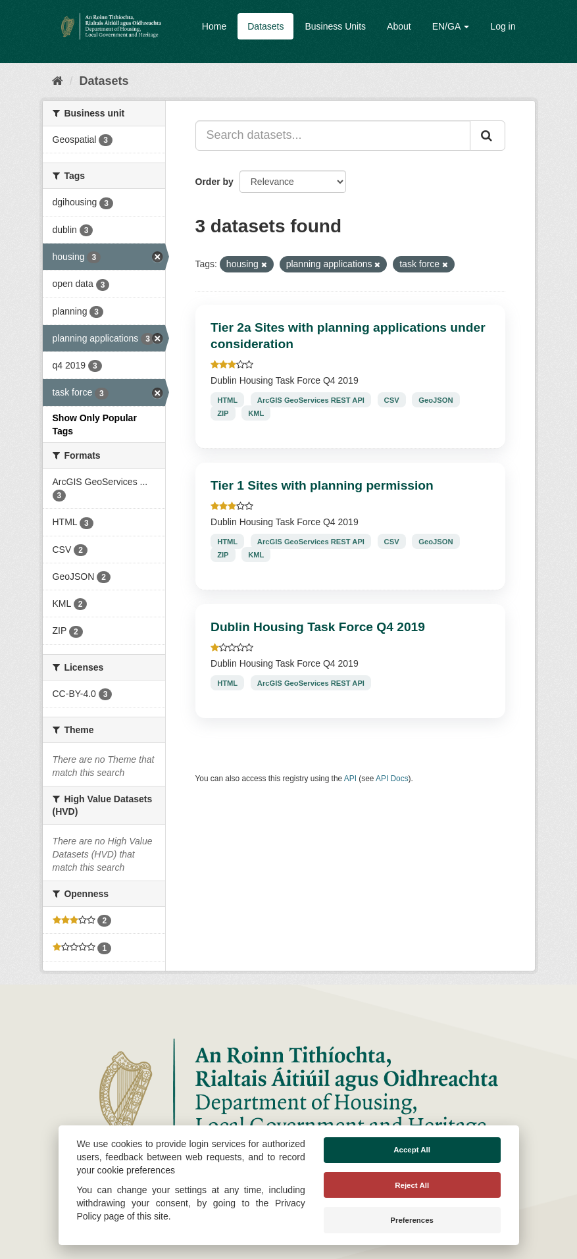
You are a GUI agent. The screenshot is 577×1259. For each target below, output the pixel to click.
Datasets (265, 26)
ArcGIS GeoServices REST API (310, 399)
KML (256, 413)
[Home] (57, 81)
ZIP (222, 413)
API (350, 778)
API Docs (392, 778)
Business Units (335, 26)
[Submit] (487, 135)
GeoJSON (435, 399)
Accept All (411, 1150)
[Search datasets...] (332, 135)
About (399, 26)
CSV (391, 399)
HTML (227, 399)
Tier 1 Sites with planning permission (322, 485)
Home (214, 26)
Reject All (412, 1185)
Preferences (412, 1220)
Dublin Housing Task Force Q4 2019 (318, 627)
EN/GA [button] (451, 26)
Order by (214, 181)
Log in (502, 26)
